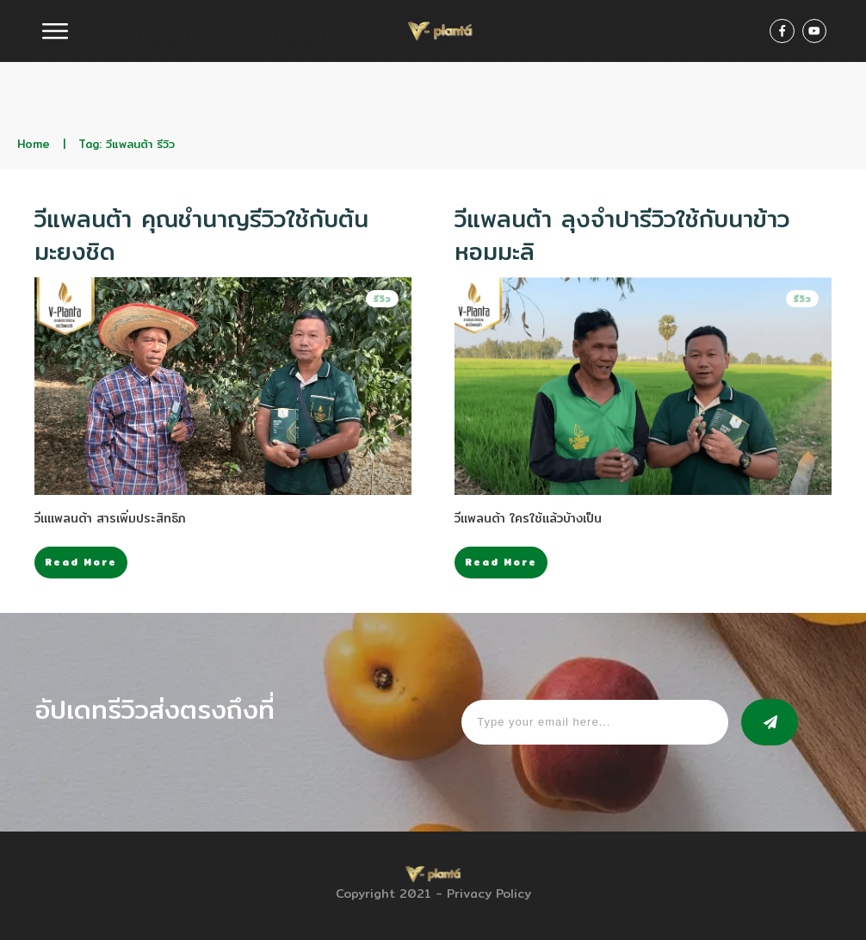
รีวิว (382, 298)
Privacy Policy (489, 893)
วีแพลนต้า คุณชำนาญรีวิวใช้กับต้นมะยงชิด (201, 235)
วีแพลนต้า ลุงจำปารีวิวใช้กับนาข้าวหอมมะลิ (622, 235)
